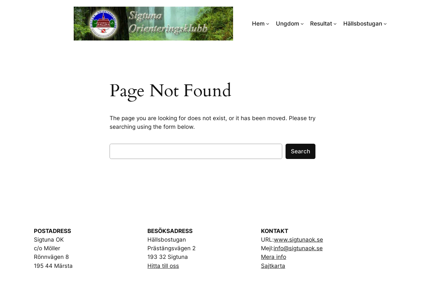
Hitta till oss (163, 266)
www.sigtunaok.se (298, 239)
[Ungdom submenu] (302, 23)
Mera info (273, 257)
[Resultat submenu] (335, 23)
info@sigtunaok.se (298, 248)
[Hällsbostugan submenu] (385, 23)
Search (300, 151)
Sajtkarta (273, 266)
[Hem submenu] (267, 23)
